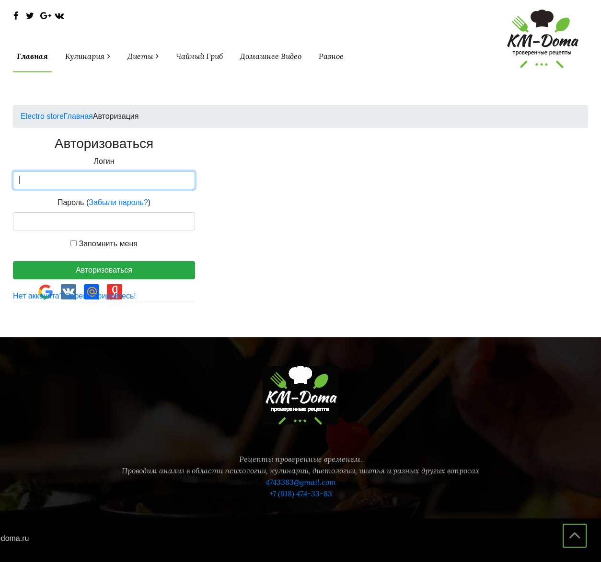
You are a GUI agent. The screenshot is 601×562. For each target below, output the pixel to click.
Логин (103, 161)
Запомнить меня (104, 244)
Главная (32, 56)
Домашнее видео (270, 56)
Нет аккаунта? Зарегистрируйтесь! (74, 296)
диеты (141, 56)
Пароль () (104, 202)
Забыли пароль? (118, 202)
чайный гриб (199, 56)
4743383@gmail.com (301, 482)
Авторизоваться (104, 270)
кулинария (85, 56)
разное (331, 56)
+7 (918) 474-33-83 (300, 493)
